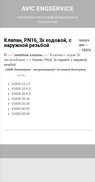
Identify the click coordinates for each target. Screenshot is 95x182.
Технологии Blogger (47, 162)
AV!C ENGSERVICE (47, 8)
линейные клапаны (28, 55)
